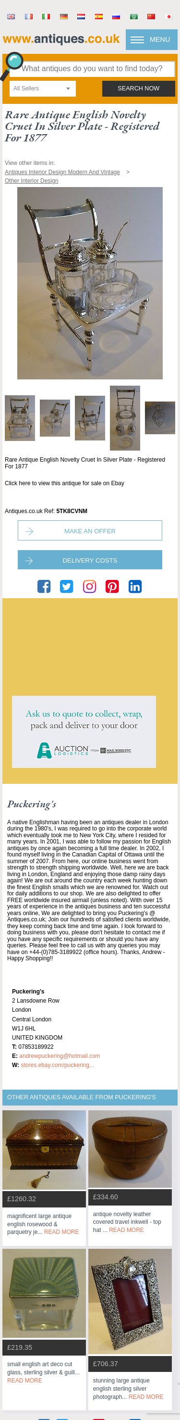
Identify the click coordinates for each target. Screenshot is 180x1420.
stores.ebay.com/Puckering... (57, 1065)
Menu (160, 39)
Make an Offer (90, 531)
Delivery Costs (90, 560)
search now (138, 88)
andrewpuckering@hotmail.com (59, 1056)
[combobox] (43, 89)
